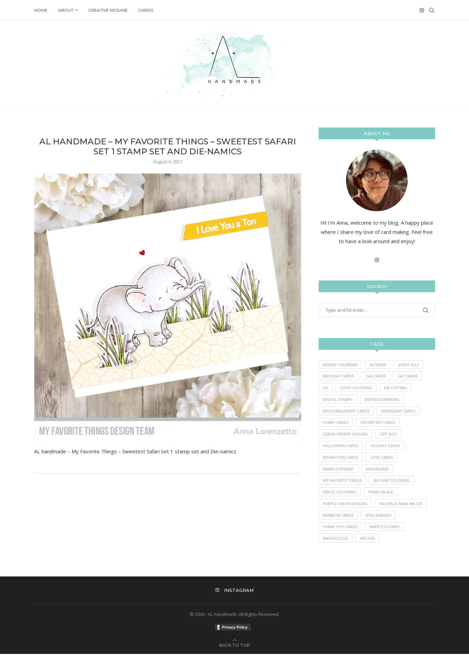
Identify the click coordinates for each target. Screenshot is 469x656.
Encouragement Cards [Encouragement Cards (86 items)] (346, 411)
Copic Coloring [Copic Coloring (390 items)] (356, 388)
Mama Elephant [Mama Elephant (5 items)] (339, 470)
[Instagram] (422, 10)
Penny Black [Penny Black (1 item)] (381, 493)
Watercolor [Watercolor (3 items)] (336, 540)
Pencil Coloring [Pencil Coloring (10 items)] (340, 493)
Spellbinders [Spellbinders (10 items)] (379, 517)
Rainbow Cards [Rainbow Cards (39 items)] (338, 517)
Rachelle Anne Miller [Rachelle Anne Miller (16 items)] (401, 505)
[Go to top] (234, 646)
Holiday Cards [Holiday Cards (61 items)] (385, 446)
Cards (145, 10)
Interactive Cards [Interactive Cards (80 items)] (341, 458)
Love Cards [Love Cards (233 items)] (382, 458)
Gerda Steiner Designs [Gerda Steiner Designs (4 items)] (345, 435)
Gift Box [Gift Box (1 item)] (388, 435)
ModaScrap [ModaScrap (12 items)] (378, 470)
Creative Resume (108, 10)
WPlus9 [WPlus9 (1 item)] (368, 540)
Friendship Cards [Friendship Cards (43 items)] (399, 411)
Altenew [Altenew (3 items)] (378, 364)
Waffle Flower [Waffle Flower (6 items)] (385, 528)
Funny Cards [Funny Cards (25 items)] (336, 423)
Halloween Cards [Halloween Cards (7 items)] (341, 446)
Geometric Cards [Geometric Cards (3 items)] (378, 423)
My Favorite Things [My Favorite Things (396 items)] (343, 482)
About (65, 10)
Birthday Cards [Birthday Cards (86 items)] (339, 376)
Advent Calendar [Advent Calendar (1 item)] (340, 364)
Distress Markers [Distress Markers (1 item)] (383, 399)
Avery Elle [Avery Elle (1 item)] (409, 364)
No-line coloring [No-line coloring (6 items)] (393, 482)
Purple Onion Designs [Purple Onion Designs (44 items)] (345, 505)
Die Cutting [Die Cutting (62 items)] (396, 388)
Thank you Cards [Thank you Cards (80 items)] (340, 528)
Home (41, 10)
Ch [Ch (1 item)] (325, 388)
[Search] (431, 10)
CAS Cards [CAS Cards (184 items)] (376, 376)
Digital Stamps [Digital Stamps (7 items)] (338, 399)
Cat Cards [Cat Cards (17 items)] (408, 376)
